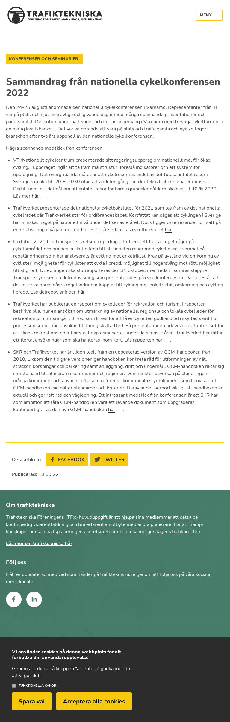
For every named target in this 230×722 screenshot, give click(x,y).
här (35, 196)
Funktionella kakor (37, 689)
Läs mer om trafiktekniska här (39, 543)
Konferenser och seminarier (43, 59)
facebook (14, 599)
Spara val (32, 705)
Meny (206, 15)
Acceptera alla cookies (94, 705)
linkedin (34, 599)
